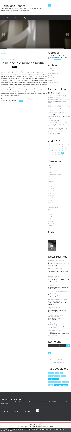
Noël (49, 209)
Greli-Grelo (51, 191)
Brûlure (50, 165)
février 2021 (51, 68)
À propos (27, 18)
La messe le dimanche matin (22, 62)
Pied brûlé (51, 332)
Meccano (50, 200)
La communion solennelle (55, 270)
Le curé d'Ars (52, 293)
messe (34, 99)
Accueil (6, 18)
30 (62, 373)
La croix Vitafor (52, 285)
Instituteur (51, 195)
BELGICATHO (59, 114)
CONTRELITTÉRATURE (55, 135)
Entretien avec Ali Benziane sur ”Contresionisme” (57, 132)
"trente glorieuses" (61, 385)
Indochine (51, 193)
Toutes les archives (53, 82)
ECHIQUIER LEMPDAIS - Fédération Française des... (58, 125)
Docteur (50, 181)
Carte (51, 232)
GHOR (61, 120)
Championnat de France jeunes (57, 123)
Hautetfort (39, 424)
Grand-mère (51, 186)
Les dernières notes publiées (35, 426)
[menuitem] (6, 17)
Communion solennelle (54, 174)
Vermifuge (51, 223)
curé (57, 373)
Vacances (50, 221)
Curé (49, 179)
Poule (49, 218)
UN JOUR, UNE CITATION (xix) (57, 96)
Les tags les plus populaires (47, 426)
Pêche (50, 214)
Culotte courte (52, 177)
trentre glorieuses (54, 376)
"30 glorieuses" (12, 100)
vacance (51, 373)
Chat (49, 167)
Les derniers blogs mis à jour (23, 426)
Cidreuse (50, 170)
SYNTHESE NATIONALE (63, 106)
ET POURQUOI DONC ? (61, 129)
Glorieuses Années (13, 5)
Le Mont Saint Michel (54, 301)
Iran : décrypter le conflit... (55, 116)
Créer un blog (32, 424)
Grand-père (51, 188)
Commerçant (51, 172)
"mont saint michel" (54, 382)
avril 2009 (51, 70)
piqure (50, 216)
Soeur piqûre (51, 262)
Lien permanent (6, 99)
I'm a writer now (52, 109)
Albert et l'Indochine (54, 316)
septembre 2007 (53, 73)
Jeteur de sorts (52, 198)
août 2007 (51, 75)
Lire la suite (57, 59)
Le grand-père (52, 278)
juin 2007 (50, 80)
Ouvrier (50, 211)
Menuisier (51, 202)
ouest (63, 376)
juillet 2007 (51, 77)
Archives (16, 18)
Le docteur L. (52, 309)
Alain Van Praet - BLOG (54, 97)
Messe (24, 99)
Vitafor (50, 225)
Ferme (50, 184)
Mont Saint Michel (53, 207)
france (50, 385)
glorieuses (65, 382)
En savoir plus (8, 430)
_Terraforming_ (52, 120)
